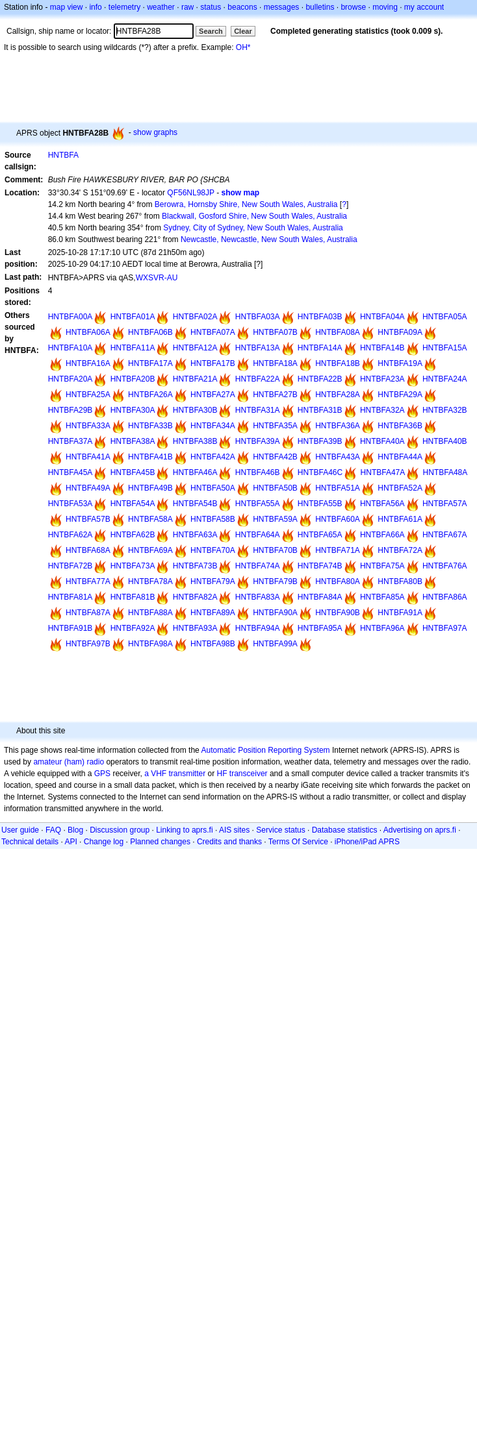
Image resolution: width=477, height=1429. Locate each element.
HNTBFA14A (320, 347)
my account (424, 7)
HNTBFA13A (257, 347)
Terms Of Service (298, 841)
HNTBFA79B (275, 581)
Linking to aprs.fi (184, 830)
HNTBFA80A (337, 581)
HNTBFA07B (275, 332)
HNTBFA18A (275, 363)
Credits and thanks (229, 841)
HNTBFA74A (257, 565)
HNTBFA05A (444, 316)
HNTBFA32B (444, 410)
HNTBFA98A (150, 643)
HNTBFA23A (382, 379)
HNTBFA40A (382, 441)
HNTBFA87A (88, 612)
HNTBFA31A (257, 410)
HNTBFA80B (400, 581)
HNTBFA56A (382, 503)
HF (222, 773)
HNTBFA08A (337, 332)
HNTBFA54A (132, 503)
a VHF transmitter (174, 773)
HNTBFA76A (444, 565)
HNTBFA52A (400, 488)
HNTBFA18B (337, 363)
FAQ (53, 830)
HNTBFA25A (88, 394)
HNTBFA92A (132, 628)
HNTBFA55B (320, 503)
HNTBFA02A (195, 316)
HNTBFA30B (195, 410)
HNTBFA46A (195, 472)
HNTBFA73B (195, 565)
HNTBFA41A (88, 456)
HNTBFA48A (445, 472)
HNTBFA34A (212, 425)
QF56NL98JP (190, 192)
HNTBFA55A (257, 503)
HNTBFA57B (88, 519)
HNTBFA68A (88, 550)
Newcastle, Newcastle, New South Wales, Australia (269, 239)
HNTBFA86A (444, 597)
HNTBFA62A (70, 534)
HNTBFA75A (382, 565)
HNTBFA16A (88, 363)
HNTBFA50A (212, 488)
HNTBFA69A (150, 550)
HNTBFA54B (195, 503)
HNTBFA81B (132, 597)
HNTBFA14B (382, 347)
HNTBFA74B (320, 565)
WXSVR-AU (157, 277)
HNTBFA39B (320, 441)
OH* (243, 47)
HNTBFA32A (382, 410)
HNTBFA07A (212, 332)
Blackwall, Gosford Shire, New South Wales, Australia (254, 216)
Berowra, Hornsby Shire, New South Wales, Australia (246, 204)
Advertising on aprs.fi (419, 830)
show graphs (155, 132)
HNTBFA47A (383, 472)
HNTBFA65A (320, 534)
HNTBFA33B (150, 425)
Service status (280, 830)
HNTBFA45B (132, 472)
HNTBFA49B (150, 488)
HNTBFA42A (212, 456)
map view (66, 7)
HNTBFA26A (150, 394)
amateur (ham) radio (68, 761)
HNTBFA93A (195, 628)
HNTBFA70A (212, 550)
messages (282, 7)
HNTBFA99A (275, 643)
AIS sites (234, 830)
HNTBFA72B (70, 565)
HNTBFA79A (212, 581)
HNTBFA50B (275, 488)
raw (187, 7)
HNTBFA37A (70, 441)
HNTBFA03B (320, 316)
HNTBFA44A (400, 456)
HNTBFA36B (400, 425)
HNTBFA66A (382, 534)
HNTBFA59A (275, 519)
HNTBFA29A (400, 394)
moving (385, 7)
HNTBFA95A (320, 628)
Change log (103, 841)
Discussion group (119, 830)
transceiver (248, 773)
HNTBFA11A (132, 347)
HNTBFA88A (150, 612)
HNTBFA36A (337, 425)
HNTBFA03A (257, 316)
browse (353, 7)
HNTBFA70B (275, 550)
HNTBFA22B (320, 379)
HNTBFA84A (320, 597)
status (210, 7)
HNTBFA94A (257, 628)
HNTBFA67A (444, 534)
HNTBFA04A (382, 316)
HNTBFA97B (88, 643)
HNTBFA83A (257, 597)
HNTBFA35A (275, 425)
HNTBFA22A (257, 379)
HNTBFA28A (337, 394)
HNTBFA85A (382, 597)
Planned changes (160, 841)
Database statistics (345, 830)
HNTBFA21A (195, 379)
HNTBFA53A (70, 503)
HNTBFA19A (400, 363)
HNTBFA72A (400, 550)
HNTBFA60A (337, 519)
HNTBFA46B (257, 472)
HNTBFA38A (132, 441)
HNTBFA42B (275, 456)
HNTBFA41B (150, 456)
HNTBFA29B (70, 410)
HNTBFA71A (337, 550)
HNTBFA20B (132, 379)
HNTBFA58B (212, 519)
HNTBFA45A (70, 472)
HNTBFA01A (132, 316)
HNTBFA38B (195, 441)
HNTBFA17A (150, 363)
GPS (102, 773)
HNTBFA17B (212, 363)
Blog (75, 830)
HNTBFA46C (320, 472)
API (70, 841)
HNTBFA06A (88, 332)
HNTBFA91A (400, 612)
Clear (243, 31)
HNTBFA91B (70, 628)
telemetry (124, 7)
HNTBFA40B (444, 441)
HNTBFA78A (150, 581)
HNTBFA (63, 155)
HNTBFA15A (444, 347)
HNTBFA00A (70, 316)
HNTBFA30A (132, 410)
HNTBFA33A (88, 425)
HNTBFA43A (337, 456)
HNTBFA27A (212, 394)
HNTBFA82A (195, 597)
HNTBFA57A (444, 503)
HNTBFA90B (337, 612)
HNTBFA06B (150, 332)
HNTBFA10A (70, 347)
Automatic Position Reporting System (265, 750)
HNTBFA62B (132, 534)
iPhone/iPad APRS (367, 841)
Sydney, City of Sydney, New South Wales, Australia (253, 227)
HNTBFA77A (88, 581)
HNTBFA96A (382, 628)
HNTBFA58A (150, 519)
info (95, 7)
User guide (20, 830)
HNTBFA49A (88, 488)
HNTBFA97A (444, 628)
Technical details (29, 841)
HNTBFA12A (195, 347)
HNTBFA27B (275, 394)
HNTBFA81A (70, 597)
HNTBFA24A (444, 379)
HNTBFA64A (257, 534)
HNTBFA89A (212, 612)
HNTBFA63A (195, 534)
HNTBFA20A (70, 379)
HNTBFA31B (320, 410)
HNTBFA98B (212, 643)
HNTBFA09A (400, 332)
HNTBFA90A (275, 612)
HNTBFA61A (400, 519)
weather (161, 7)
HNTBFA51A (337, 488)
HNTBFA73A (132, 565)
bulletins (319, 7)
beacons (242, 7)
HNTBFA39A (257, 441)
